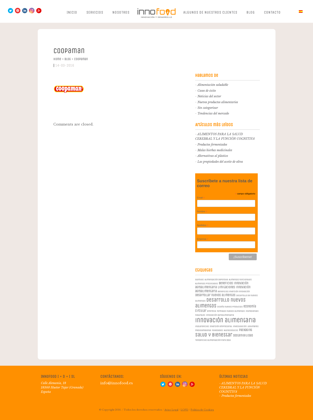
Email (201, 197)
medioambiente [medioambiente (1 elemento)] (203, 330)
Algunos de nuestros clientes (210, 12)
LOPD (184, 409)
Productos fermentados (212, 144)
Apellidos (202, 225)
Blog (250, 12)
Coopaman (81, 59)
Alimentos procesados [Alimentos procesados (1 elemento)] (206, 283)
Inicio (72, 12)
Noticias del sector (209, 96)
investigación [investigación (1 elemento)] (240, 326)
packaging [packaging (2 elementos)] (245, 330)
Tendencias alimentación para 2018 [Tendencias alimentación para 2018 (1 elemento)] (212, 340)
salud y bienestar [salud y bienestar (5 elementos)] (213, 335)
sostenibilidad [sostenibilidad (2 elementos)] (243, 335)
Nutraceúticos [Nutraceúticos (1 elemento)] (231, 330)
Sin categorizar (207, 108)
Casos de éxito (206, 91)
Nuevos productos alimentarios (217, 102)
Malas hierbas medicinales (214, 150)
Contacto (272, 12)
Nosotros (120, 12)
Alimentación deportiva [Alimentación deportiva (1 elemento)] (216, 279)
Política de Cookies (202, 409)
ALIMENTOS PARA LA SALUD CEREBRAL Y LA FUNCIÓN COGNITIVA (243, 387)
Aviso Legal (171, 409)
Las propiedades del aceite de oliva (220, 162)
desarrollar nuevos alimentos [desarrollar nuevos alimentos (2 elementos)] (215, 295)
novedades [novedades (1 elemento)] (217, 330)
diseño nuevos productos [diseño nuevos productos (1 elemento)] (230, 306)
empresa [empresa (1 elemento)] (211, 311)
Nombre (202, 211)
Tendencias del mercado (213, 113)
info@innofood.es (116, 383)
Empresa (202, 239)
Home (58, 59)
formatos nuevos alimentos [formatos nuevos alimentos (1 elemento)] (231, 311)
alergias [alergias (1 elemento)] (199, 279)
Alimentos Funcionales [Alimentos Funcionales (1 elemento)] (240, 279)
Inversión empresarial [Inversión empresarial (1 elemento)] (221, 326)
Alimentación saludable (212, 85)
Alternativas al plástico (212, 156)
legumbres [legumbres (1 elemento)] (253, 326)
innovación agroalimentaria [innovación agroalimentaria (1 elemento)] (220, 315)
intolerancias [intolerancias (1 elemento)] (202, 326)
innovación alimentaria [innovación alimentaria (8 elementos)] (225, 320)
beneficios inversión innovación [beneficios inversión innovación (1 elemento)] (234, 291)
